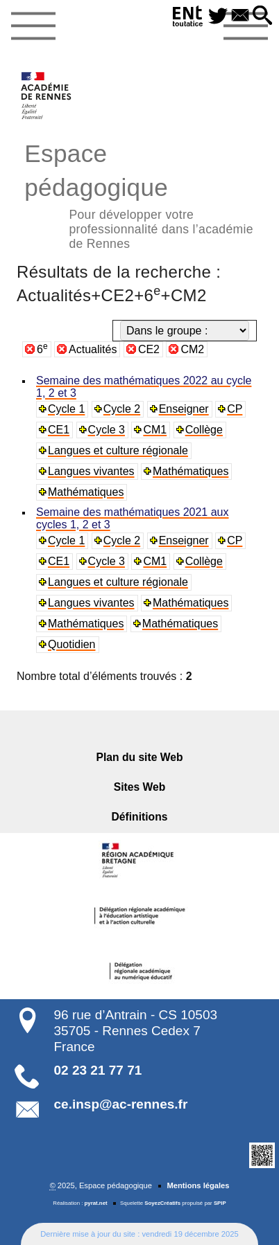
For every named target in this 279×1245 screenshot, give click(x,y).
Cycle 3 (106, 430)
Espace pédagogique (139, 194)
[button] (262, 16)
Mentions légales (198, 1185)
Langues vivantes (91, 471)
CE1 (58, 430)
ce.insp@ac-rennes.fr (121, 1104)
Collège (204, 430)
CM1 (155, 430)
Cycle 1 (66, 409)
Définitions (140, 817)
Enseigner (184, 409)
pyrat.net (96, 1203)
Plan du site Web (139, 757)
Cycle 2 (121, 409)
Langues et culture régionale (118, 450)
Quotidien (72, 644)
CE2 (149, 349)
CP (234, 409)
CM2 (192, 349)
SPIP (220, 1203)
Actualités (93, 349)
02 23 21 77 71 (98, 1070)
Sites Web (140, 787)
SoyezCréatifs (162, 1203)
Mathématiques (190, 471)
